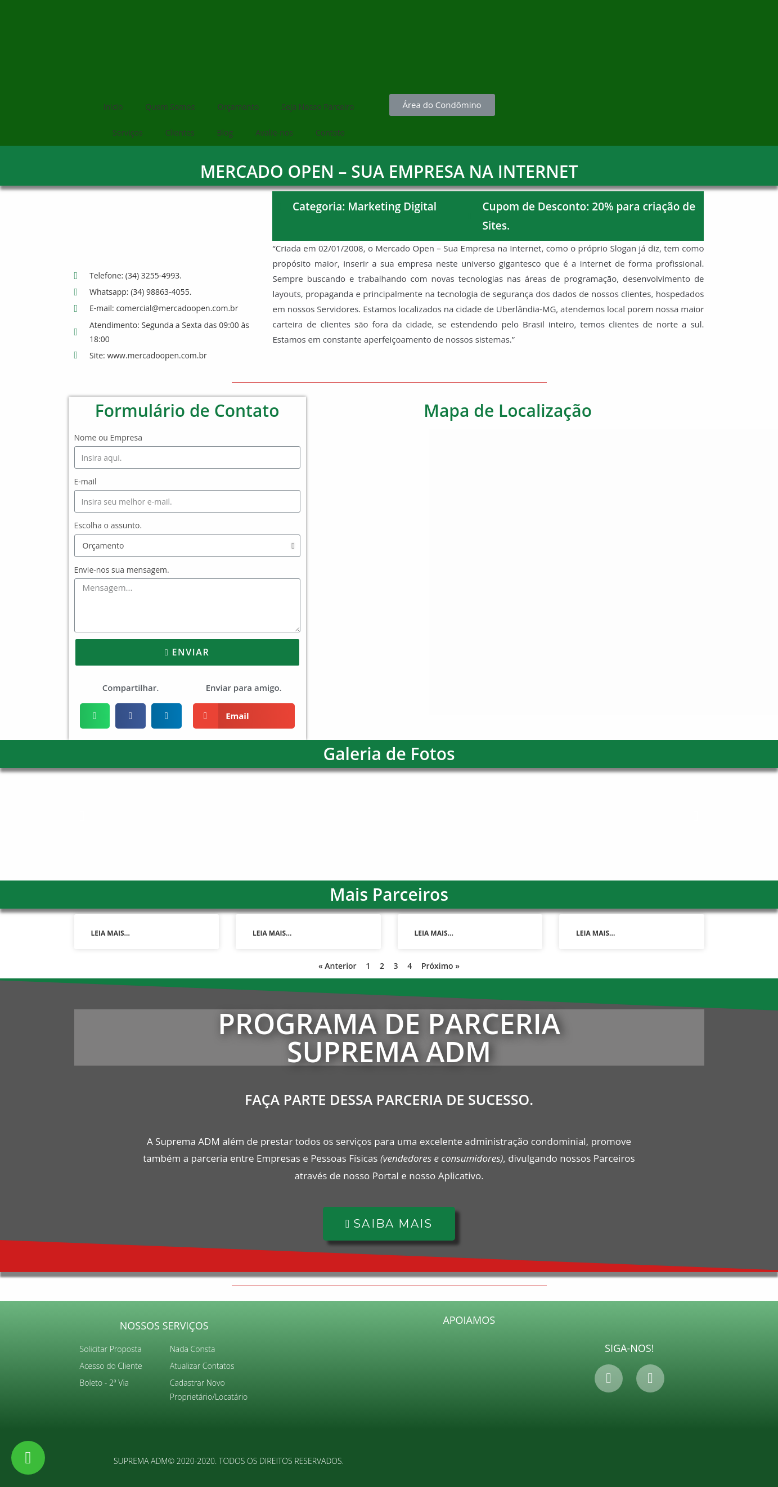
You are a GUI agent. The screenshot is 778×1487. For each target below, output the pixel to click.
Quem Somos (170, 106)
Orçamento (238, 106)
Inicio (113, 106)
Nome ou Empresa (108, 437)
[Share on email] (244, 716)
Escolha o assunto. (108, 525)
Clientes (180, 132)
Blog (225, 132)
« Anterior (337, 965)
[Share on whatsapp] (95, 716)
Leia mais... (110, 933)
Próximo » (440, 965)
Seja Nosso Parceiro (317, 106)
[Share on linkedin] (166, 716)
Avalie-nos (274, 132)
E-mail (85, 481)
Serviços (128, 132)
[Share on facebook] (130, 716)
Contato (330, 132)
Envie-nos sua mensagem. (121, 569)
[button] (442, 105)
